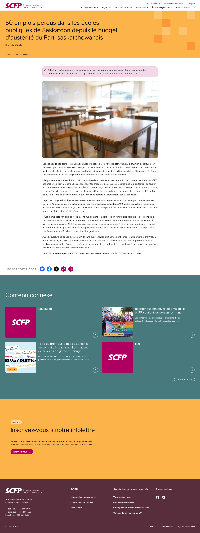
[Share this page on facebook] (49, 269)
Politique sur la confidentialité (162, 526)
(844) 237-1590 (22, 514)
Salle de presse (183, 7)
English (192, 3)
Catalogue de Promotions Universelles (131, 507)
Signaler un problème (186, 526)
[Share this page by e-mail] (70, 269)
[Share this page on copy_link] (63, 269)
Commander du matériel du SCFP (128, 512)
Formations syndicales (123, 502)
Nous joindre (76, 507)
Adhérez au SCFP (152, 3)
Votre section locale (123, 7)
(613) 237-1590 (23, 508)
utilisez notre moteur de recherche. (120, 73)
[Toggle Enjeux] (106, 7)
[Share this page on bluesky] (42, 269)
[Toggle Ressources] (142, 7)
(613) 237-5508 (24, 511)
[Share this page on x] (56, 269)
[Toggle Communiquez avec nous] (174, 3)
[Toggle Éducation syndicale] (162, 7)
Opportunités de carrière (81, 502)
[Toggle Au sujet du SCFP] (90, 7)
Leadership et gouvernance (83, 497)
